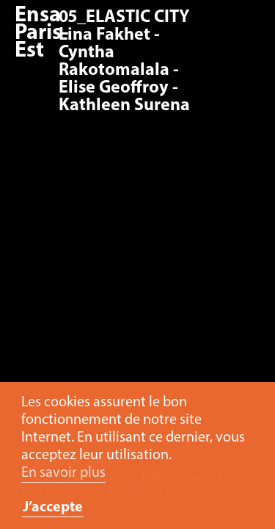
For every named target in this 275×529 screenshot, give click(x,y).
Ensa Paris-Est (42, 33)
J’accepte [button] (53, 507)
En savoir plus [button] (63, 473)
